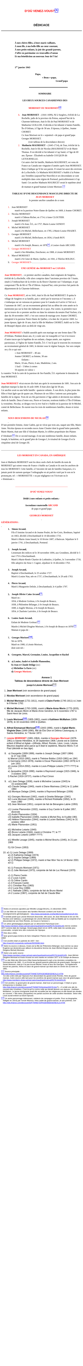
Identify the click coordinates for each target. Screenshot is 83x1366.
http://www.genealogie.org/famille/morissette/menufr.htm (54, 914)
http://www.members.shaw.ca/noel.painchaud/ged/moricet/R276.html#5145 (32, 926)
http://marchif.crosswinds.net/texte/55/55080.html (23, 943)
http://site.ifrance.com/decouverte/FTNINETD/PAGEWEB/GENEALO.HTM (32, 974)
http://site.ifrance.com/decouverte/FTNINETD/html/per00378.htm (30, 987)
